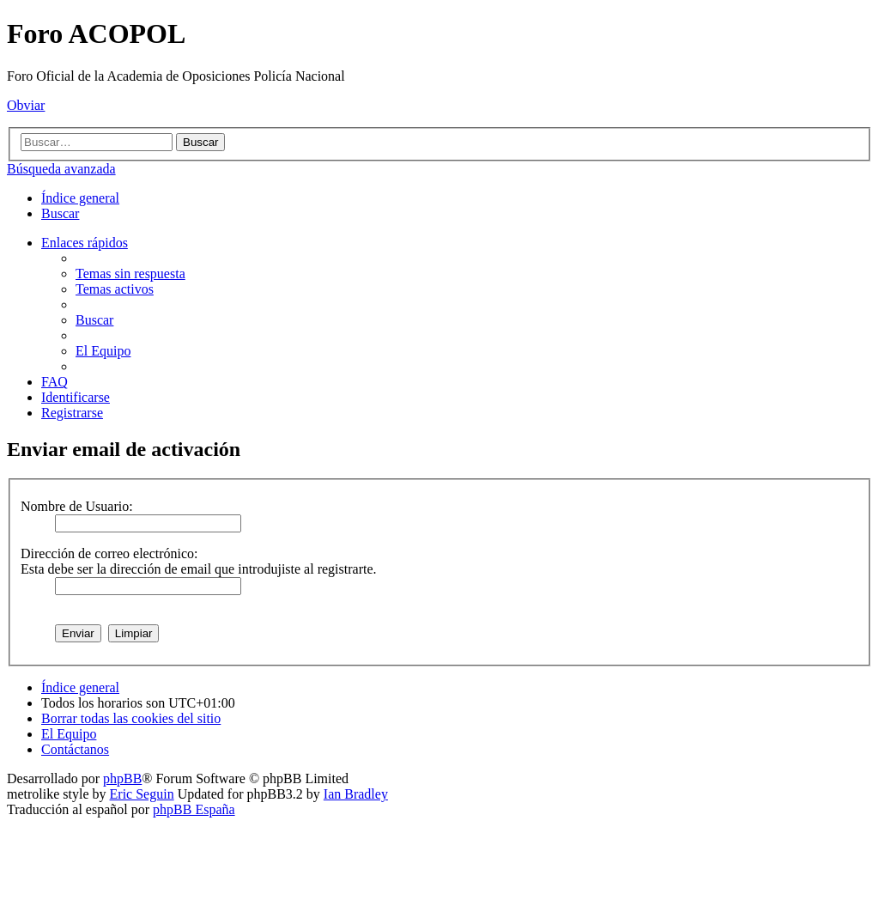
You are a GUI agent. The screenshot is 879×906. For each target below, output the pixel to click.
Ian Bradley (356, 794)
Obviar (26, 105)
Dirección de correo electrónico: (109, 553)
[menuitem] (60, 213)
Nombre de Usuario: (77, 506)
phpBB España (194, 809)
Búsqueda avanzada (61, 168)
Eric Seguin (142, 794)
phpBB (122, 778)
